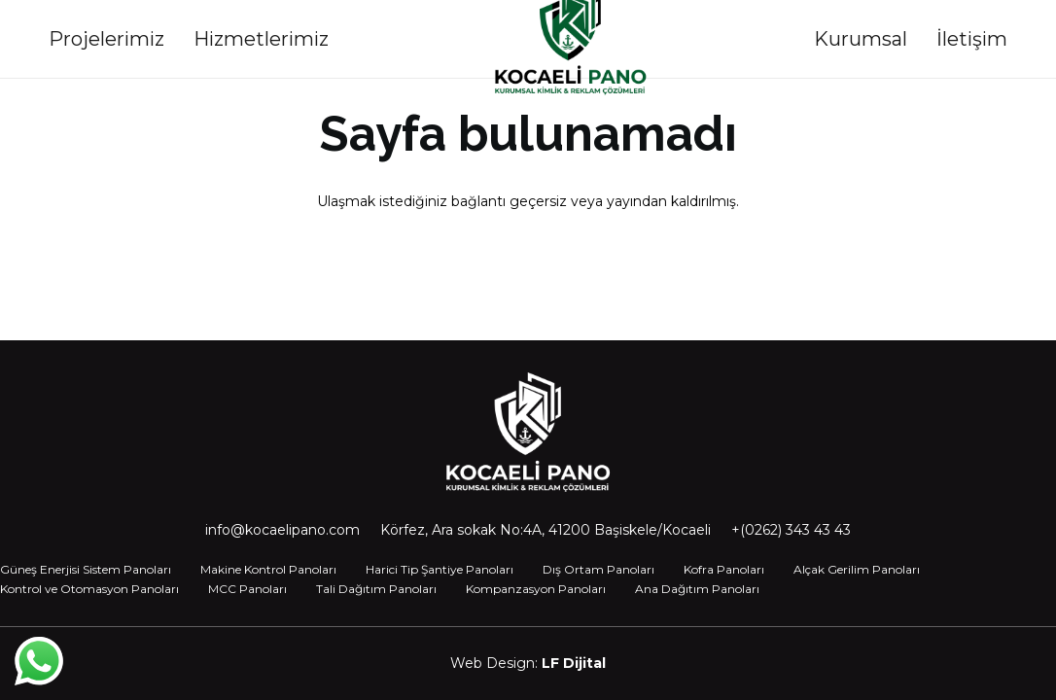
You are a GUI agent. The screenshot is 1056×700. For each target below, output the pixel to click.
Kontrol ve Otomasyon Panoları (89, 588)
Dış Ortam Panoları (598, 569)
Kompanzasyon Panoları (536, 588)
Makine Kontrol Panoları (268, 569)
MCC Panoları (247, 588)
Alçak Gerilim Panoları (856, 569)
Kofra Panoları (724, 569)
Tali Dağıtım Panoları (376, 588)
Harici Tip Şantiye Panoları (439, 569)
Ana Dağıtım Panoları (697, 588)
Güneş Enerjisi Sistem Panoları (85, 569)
